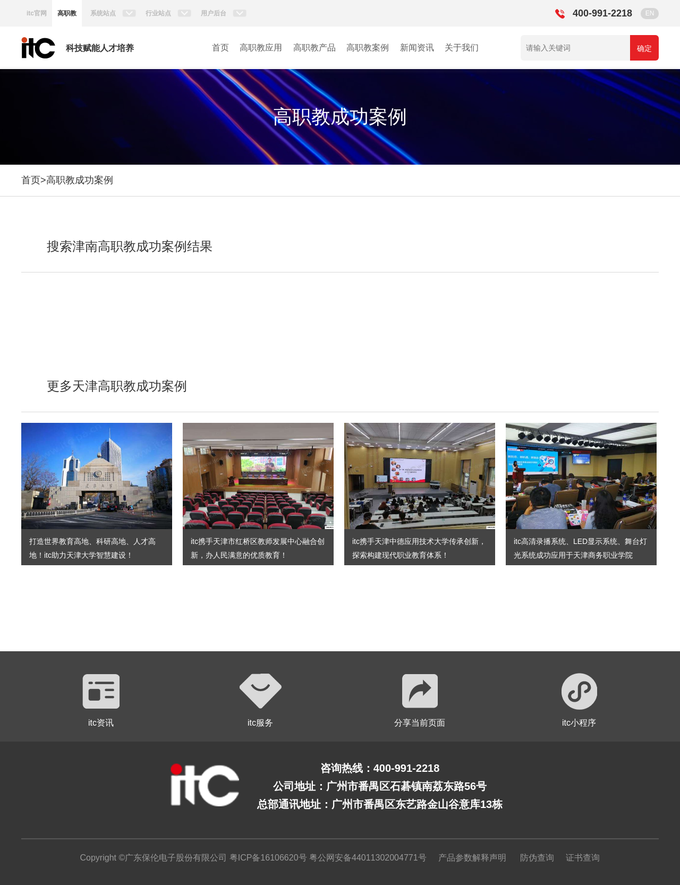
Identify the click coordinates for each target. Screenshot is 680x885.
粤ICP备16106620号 (267, 857)
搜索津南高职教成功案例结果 (129, 246)
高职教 (66, 13)
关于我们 (462, 47)
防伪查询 (537, 857)
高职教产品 (314, 47)
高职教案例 (367, 47)
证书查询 (583, 857)
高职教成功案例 (79, 180)
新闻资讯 (417, 47)
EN (649, 13)
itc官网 (37, 13)
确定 (644, 48)
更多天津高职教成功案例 (117, 386)
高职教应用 (261, 47)
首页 (220, 47)
